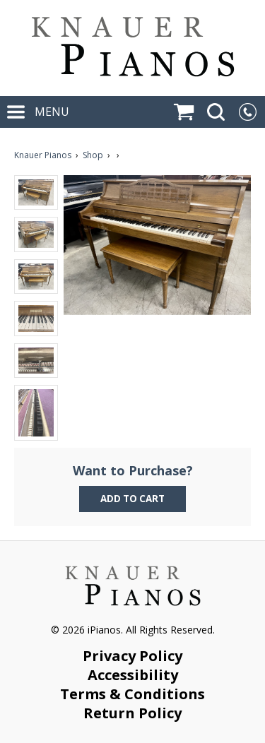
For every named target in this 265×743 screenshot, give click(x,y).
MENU (38, 111)
